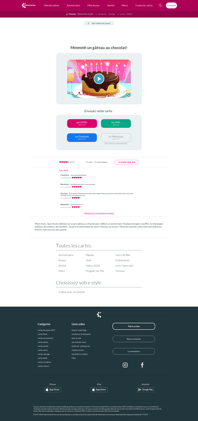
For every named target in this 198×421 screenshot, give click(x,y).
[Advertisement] (22, 85)
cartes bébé (42, 358)
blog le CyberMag (79, 330)
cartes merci (43, 350)
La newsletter (134, 351)
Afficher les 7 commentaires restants (99, 213)
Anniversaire (66, 255)
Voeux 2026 (93, 265)
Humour (120, 270)
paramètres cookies (80, 354)
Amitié (62, 265)
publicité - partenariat (81, 346)
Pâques (90, 255)
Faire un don (134, 326)
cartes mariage (44, 354)
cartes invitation (44, 362)
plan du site (76, 338)
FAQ (74, 358)
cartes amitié (43, 346)
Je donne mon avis (126, 162)
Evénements (122, 260)
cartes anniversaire (45, 338)
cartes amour (43, 342)
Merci (62, 270)
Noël (88, 260)
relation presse (78, 350)
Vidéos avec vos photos (72, 292)
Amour (62, 260)
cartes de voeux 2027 (46, 330)
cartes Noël (42, 334)
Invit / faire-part (124, 265)
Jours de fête (122, 255)
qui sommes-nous (79, 342)
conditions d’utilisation (81, 334)
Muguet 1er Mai (95, 270)
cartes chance (43, 366)
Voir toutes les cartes (99, 23)
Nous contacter (134, 339)
